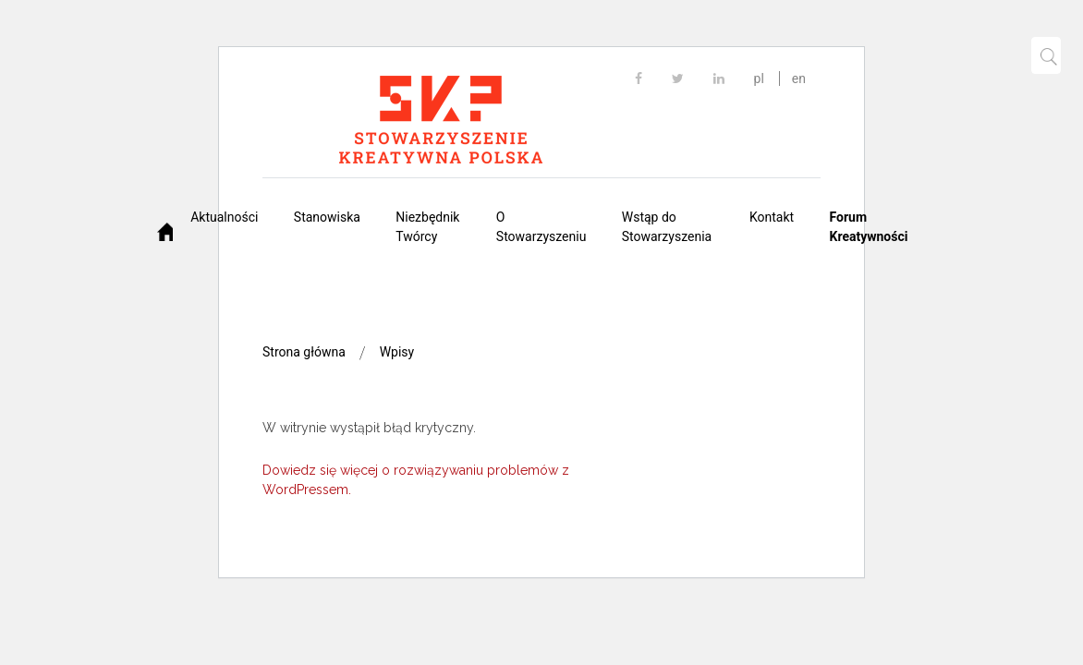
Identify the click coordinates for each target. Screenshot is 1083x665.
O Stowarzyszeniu (541, 227)
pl (759, 78)
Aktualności (224, 217)
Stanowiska (327, 217)
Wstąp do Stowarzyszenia (667, 227)
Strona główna (304, 352)
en (799, 78)
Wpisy (397, 352)
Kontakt (771, 217)
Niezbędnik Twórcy (427, 227)
